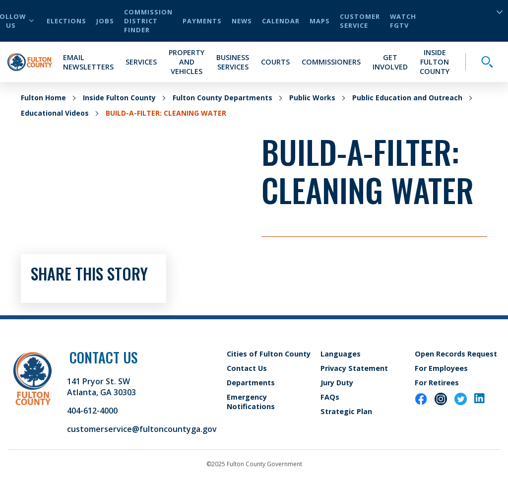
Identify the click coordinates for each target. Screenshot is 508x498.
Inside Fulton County (434, 62)
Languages (340, 353)
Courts (275, 62)
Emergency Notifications (251, 401)
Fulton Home (43, 97)
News (242, 20)
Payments (202, 20)
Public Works (312, 97)
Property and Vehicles (186, 62)
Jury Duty (336, 382)
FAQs (329, 397)
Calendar (281, 20)
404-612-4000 (92, 410)
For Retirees (437, 382)
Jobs (105, 20)
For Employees (441, 368)
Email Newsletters (88, 62)
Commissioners (331, 62)
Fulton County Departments (222, 97)
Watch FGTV (403, 21)
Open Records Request (456, 353)
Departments (251, 382)
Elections (66, 20)
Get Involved (390, 62)
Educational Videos (55, 113)
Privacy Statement (354, 368)
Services (141, 62)
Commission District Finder (148, 20)
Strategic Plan (346, 411)
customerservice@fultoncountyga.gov (142, 429)
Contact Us (247, 368)
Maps (320, 20)
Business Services (232, 62)
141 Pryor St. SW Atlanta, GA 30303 (101, 387)
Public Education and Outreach (407, 97)
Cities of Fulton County (269, 353)
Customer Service (360, 21)
